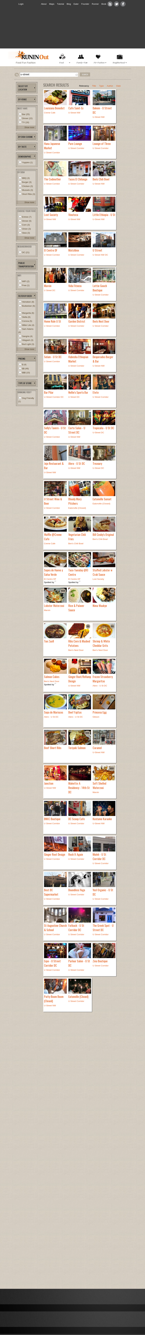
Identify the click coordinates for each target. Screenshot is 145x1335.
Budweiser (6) (28, 306)
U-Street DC (98, 432)
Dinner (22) (27, 118)
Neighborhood (119, 62)
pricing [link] (21, 358)
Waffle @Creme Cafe (53, 536)
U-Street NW (74, 112)
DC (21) (25, 252)
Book (103, 4)
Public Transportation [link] (26, 264)
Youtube (110, 4)
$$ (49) (25, 368)
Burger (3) (27, 182)
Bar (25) (26, 114)
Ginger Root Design (54, 854)
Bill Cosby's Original (103, 534)
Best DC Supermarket (51, 892)
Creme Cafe (49, 112)
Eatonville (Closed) (101, 503)
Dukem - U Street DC (102, 110)
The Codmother (52, 179)
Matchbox (73, 250)
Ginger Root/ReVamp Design (79, 679)
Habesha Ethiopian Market (78, 359)
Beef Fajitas (74, 712)
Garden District (76, 321)
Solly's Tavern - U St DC (55, 430)
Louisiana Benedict (54, 108)
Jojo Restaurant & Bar (54, 465)
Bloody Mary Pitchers (74, 501)
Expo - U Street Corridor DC (52, 963)
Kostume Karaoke (102, 819)
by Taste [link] (22, 146)
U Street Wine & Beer (53, 501)
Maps (51, 4)
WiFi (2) (25, 281)
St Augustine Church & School (55, 927)
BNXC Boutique (52, 819)
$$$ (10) (26, 372)
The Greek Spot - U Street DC (103, 927)
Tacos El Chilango (77, 179)
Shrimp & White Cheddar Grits (101, 643)
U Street (97, 250)
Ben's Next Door (101, 321)
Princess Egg (100, 712)
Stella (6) (26, 317)
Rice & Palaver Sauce (76, 608)
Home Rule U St (52, 321)
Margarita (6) (28, 313)
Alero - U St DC (76, 463)
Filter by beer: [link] (25, 296)
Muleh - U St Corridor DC (99, 856)
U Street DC (49, 290)
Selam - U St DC (53, 357)
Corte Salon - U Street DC (76, 430)
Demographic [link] (24, 156)
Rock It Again (75, 854)
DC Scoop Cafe (76, 819)
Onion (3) (26, 229)
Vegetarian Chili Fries (77, 536)
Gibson (96, 717)
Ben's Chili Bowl (101, 179)
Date (118, 86)
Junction (48, 783)
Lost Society (51, 215)
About (43, 4)
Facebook (123, 4)
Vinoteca (73, 215)
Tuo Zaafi (49, 641)
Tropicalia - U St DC (103, 428)
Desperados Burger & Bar (103, 359)
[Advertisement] (73, 30)
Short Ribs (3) (28, 194)
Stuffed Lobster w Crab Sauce (102, 572)
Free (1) (25, 285)
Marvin (47, 286)
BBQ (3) (26, 178)
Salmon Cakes (51, 677)
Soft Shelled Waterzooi (99, 785)
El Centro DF (50, 250)
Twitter (116, 4)
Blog (69, 4)
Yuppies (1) (27, 162)
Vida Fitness (74, 286)
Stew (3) (26, 233)
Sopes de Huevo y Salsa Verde (53, 572)
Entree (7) (26, 217)
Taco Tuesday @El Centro (78, 572)
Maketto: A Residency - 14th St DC (79, 787)
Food (64, 62)
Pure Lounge (75, 144)
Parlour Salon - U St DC (79, 963)
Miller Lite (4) (28, 325)
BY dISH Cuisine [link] (25, 136)
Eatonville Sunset (102, 499)
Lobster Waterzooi (54, 606)
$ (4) (24, 364)
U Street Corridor (76, 148)
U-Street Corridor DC (54, 397)
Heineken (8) (28, 302)
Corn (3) (26, 225)
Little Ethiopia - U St (104, 215)
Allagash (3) (27, 340)
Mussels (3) (27, 190)
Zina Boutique (100, 961)
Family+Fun (81, 62)
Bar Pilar (48, 392)
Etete (96, 392)
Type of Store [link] (25, 383)
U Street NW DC (100, 255)
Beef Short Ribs (52, 748)
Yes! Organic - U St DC (103, 892)
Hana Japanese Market (52, 146)
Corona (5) (27, 321)
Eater (76, 4)
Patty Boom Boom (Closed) (54, 998)
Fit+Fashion (99, 62)
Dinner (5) (26, 221)
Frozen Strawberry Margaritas (103, 679)
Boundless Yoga (76, 890)
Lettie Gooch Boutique (100, 288)
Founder (85, 4)
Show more (29, 127)
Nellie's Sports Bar (78, 392)
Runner (95, 4)
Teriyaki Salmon (77, 748)
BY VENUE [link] (22, 99)
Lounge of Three (102, 144)
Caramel (97, 748)
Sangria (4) (27, 336)
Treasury (97, 463)
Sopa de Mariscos (53, 712)
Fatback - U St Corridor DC (76, 927)
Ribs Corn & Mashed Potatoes (79, 643)
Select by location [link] (23, 87)
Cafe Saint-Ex (75, 108)
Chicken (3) (27, 186)
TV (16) (25, 122)
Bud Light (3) (28, 344)
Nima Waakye (100, 606)
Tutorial (60, 4)
